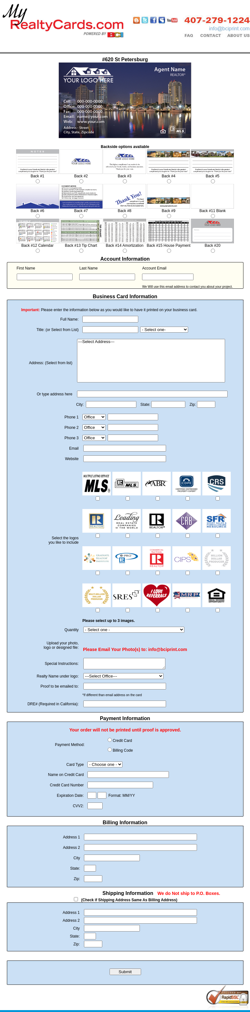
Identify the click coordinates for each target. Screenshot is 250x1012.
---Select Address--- (151, 342)
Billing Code (123, 752)
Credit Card (122, 742)
